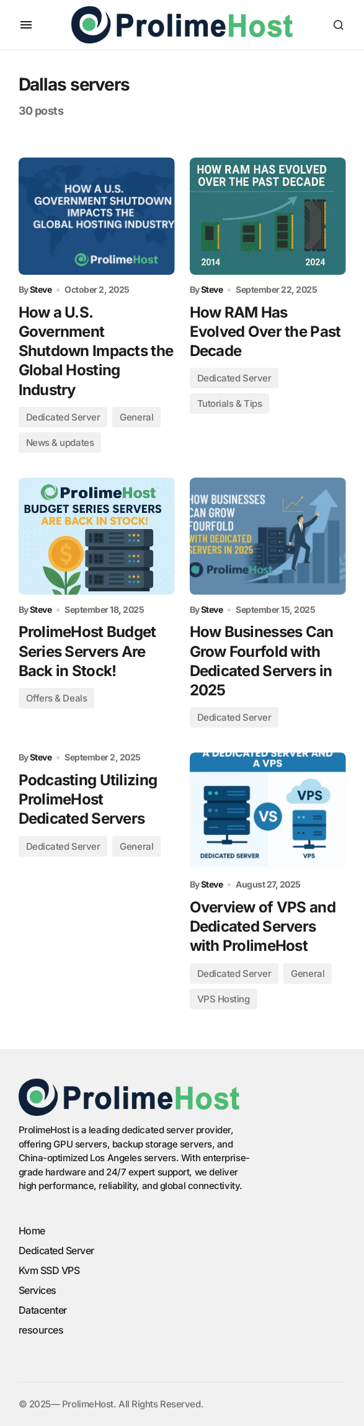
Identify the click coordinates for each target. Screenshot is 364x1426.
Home (32, 1230)
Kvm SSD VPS (49, 1270)
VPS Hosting (223, 999)
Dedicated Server (63, 417)
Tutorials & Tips (229, 403)
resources (41, 1330)
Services (37, 1290)
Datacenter (43, 1310)
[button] (26, 24)
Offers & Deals (56, 698)
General (136, 417)
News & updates (60, 442)
